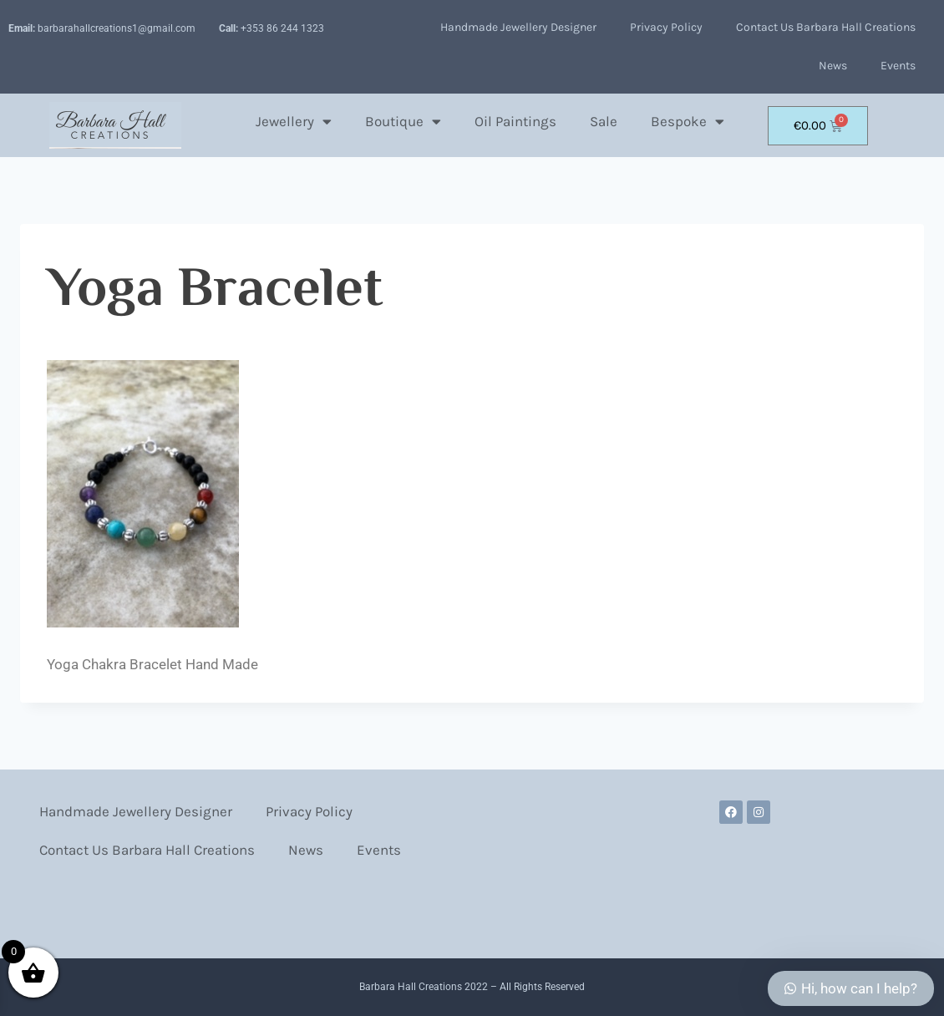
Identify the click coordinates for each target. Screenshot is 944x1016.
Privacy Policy (666, 27)
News (833, 65)
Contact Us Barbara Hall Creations (826, 27)
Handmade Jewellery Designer (518, 27)
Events (898, 65)
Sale (603, 121)
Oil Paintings (515, 121)
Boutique (403, 121)
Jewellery (294, 121)
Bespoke (687, 121)
